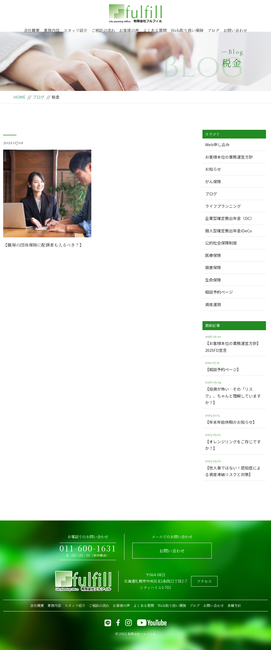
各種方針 (234, 605)
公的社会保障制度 (221, 243)
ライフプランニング (223, 206)
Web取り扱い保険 (187, 30)
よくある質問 (155, 30)
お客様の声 (129, 30)
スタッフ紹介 (75, 30)
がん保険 (213, 181)
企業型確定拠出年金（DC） (229, 218)
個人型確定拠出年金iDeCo (228, 230)
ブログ (213, 30)
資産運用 (213, 304)
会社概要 (32, 30)
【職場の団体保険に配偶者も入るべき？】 (43, 245)
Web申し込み (217, 144)
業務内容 (52, 30)
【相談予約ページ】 (234, 365)
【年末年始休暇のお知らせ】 (234, 418)
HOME (19, 97)
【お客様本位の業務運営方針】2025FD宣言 (234, 343)
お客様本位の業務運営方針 (229, 157)
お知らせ (213, 169)
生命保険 (213, 280)
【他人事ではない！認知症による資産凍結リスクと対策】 (234, 467)
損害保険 (213, 267)
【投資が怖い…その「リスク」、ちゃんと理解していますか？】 (234, 392)
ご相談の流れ (103, 30)
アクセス (204, 581)
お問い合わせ (235, 30)
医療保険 (213, 255)
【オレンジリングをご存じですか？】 (234, 441)
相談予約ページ (219, 292)
